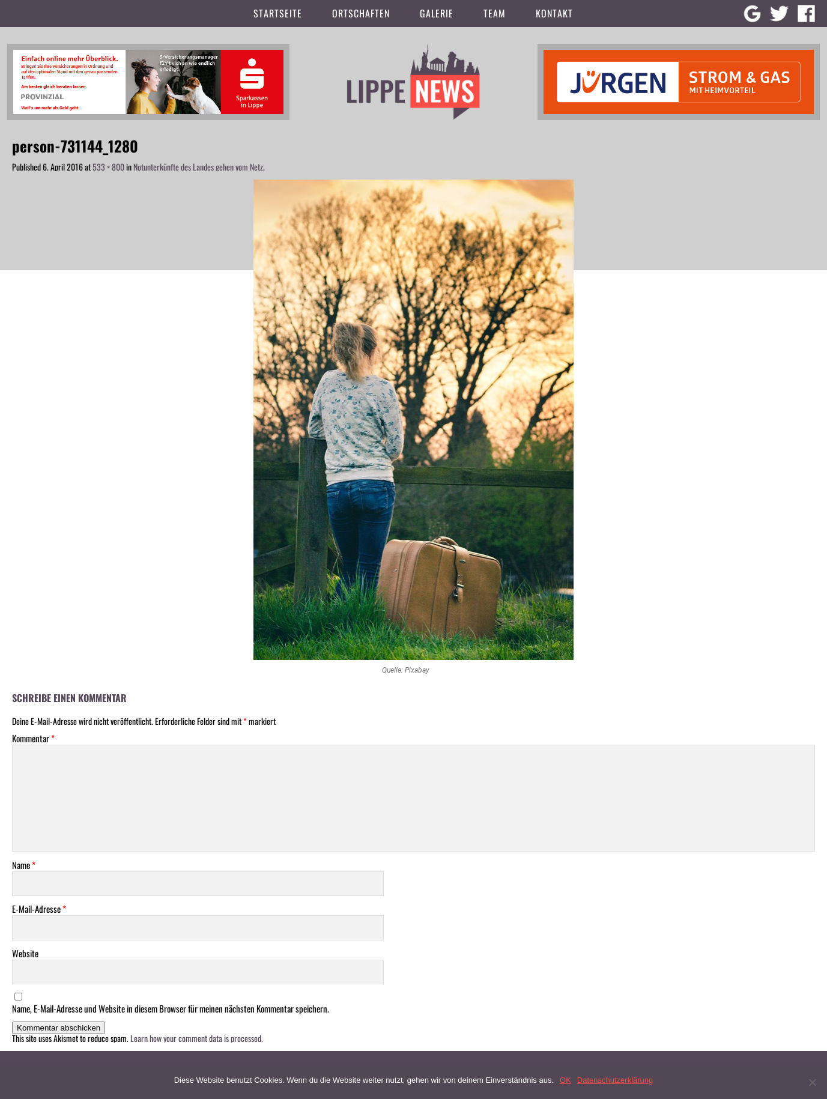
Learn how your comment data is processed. (196, 1038)
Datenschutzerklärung (615, 1080)
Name (23, 865)
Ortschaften (361, 13)
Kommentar (33, 738)
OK (565, 1080)
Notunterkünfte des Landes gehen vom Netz (198, 166)
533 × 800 (108, 166)
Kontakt (554, 13)
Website (25, 953)
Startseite (277, 13)
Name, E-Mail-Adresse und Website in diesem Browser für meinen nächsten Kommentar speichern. (170, 1008)
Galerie (436, 13)
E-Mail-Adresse (39, 909)
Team (494, 13)
